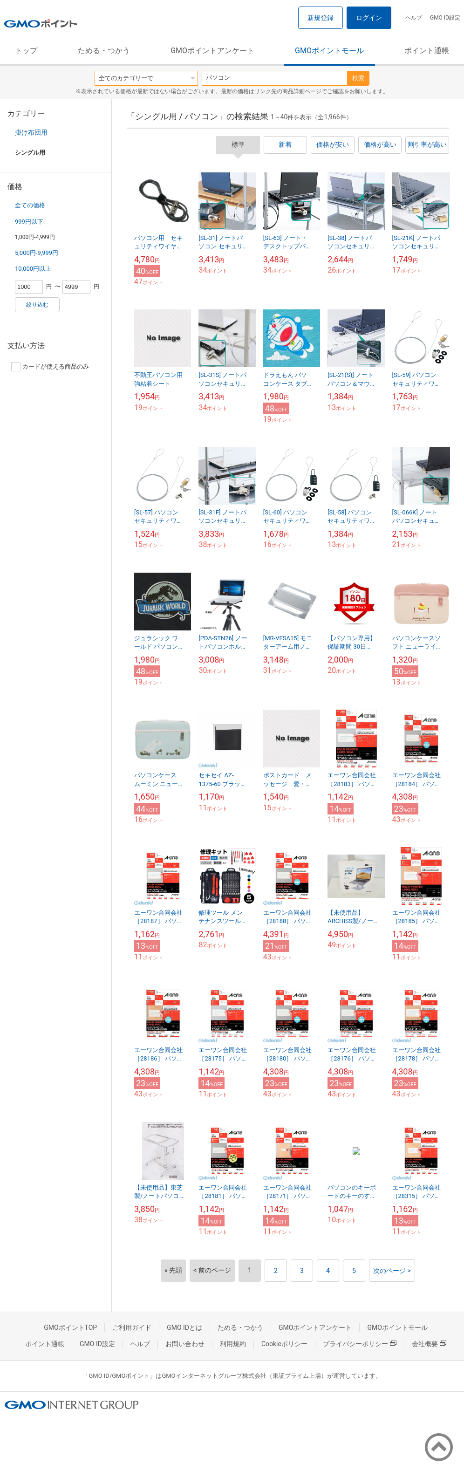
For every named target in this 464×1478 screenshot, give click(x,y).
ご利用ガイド (131, 1327)
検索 (358, 78)
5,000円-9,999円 (36, 252)
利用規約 (233, 1344)
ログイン (369, 17)
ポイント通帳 (426, 50)
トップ (26, 50)
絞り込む (37, 304)
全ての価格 (30, 205)
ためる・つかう (104, 50)
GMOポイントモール (329, 50)
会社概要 (429, 1344)
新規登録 (320, 17)
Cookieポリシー (284, 1344)
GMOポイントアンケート (212, 50)
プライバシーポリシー (359, 1344)
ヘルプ (413, 17)
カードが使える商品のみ (50, 366)
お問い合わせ (185, 1344)
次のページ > (392, 1270)
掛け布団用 (31, 132)
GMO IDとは (184, 1327)
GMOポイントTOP (70, 1327)
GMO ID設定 (445, 17)
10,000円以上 (33, 268)
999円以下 (29, 221)
